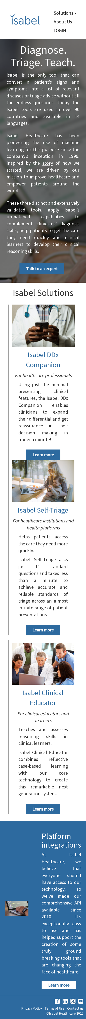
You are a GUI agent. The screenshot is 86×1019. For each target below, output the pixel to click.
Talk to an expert (42, 268)
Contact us (75, 1008)
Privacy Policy (31, 1008)
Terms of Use (54, 1008)
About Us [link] (64, 22)
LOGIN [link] (60, 30)
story (47, 163)
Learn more (43, 454)
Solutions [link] (65, 13)
